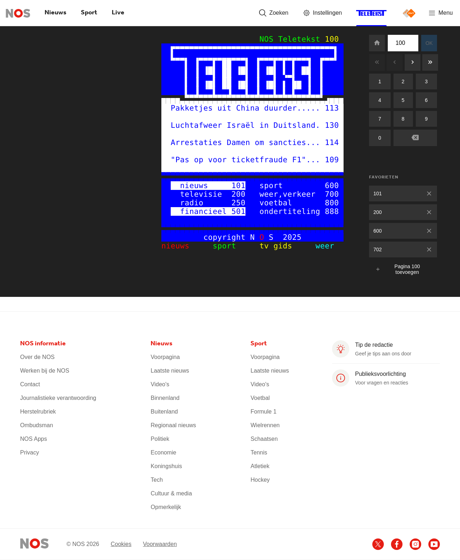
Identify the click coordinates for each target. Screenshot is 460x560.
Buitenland (164, 412)
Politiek (160, 439)
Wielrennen (265, 425)
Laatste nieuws (170, 371)
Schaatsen (264, 439)
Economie (163, 452)
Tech (157, 480)
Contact (30, 384)
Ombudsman (36, 425)
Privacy (29, 452)
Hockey (260, 480)
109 (332, 159)
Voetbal (260, 398)
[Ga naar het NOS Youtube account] (434, 544)
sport (231, 246)
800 (332, 203)
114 (332, 142)
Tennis (258, 452)
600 (377, 231)
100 (332, 39)
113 (332, 108)
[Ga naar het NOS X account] (378, 544)
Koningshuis (166, 466)
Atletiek (259, 466)
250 (238, 203)
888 (332, 211)
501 (238, 211)
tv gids (278, 246)
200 (377, 212)
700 (332, 194)
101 (377, 193)
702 (377, 249)
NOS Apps (33, 439)
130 (332, 125)
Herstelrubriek (38, 412)
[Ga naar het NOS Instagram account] (415, 544)
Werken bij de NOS (44, 371)
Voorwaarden (160, 544)
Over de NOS (37, 357)
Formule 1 (263, 412)
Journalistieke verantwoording (58, 398)
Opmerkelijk (166, 507)
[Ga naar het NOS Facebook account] (396, 544)
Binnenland (165, 398)
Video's (160, 384)
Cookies (121, 544)
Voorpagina (165, 357)
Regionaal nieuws (173, 425)
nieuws (182, 246)
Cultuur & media (171, 493)
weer (318, 246)
